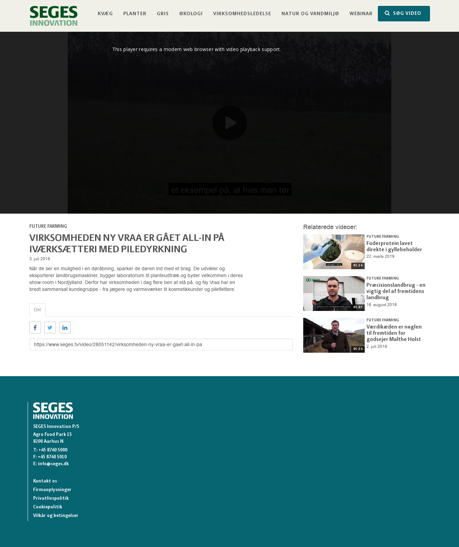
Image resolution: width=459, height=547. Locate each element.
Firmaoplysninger (52, 489)
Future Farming (48, 226)
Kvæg (105, 14)
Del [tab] (37, 309)
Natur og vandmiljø (310, 14)
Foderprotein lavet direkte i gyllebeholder (395, 246)
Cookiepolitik (47, 507)
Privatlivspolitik (51, 498)
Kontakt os (45, 481)
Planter (134, 14)
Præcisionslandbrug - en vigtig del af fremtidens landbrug (392, 290)
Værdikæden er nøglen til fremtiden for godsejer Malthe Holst (393, 332)
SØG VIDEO (403, 13)
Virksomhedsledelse (242, 14)
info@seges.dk (53, 464)
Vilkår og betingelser (55, 515)
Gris (163, 14)
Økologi (191, 14)
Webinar (361, 14)
